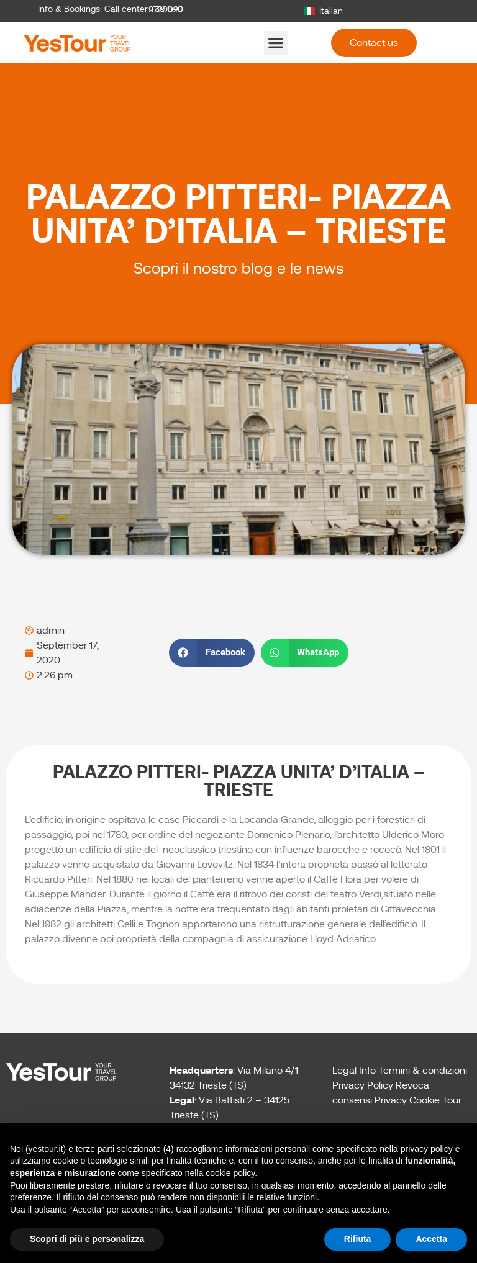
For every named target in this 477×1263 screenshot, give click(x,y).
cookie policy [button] (230, 1173)
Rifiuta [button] (357, 1239)
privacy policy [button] (427, 1149)
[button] (276, 43)
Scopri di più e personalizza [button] (87, 1239)
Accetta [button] (431, 1239)
